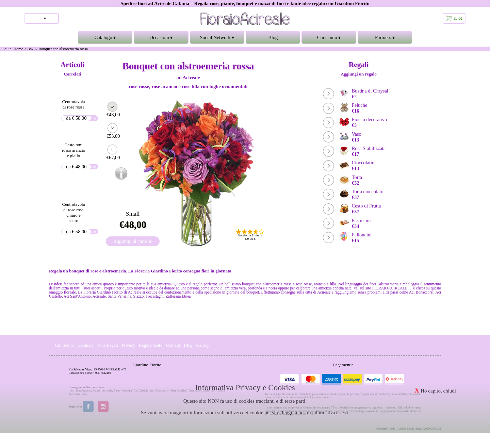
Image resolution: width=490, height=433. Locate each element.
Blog (273, 37)
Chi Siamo (64, 345)
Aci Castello (140, 390)
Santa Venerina (123, 390)
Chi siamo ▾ (329, 39)
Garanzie (86, 345)
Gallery (203, 345)
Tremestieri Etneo (199, 390)
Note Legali (107, 345)
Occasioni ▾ (161, 39)
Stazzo (96, 390)
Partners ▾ (385, 39)
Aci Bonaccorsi (159, 390)
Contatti (173, 345)
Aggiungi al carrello (132, 241)
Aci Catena (218, 390)
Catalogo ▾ (105, 39)
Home (18, 49)
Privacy (128, 345)
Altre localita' (178, 390)
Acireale (107, 390)
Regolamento (150, 345)
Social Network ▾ (217, 39)
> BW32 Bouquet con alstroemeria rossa (56, 49)
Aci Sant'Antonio (80, 390)
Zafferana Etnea (78, 394)
